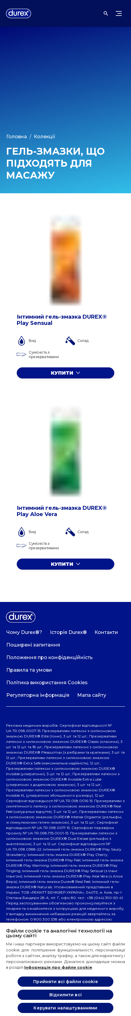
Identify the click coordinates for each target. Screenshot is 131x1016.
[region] (65, 969)
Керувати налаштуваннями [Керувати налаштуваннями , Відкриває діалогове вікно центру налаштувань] (65, 1008)
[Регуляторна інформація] (38, 695)
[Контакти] (106, 632)
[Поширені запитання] (33, 645)
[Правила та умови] (29, 670)
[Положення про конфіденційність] (49, 657)
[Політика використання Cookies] (47, 683)
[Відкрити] (105, 13)
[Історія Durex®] (68, 632)
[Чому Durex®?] (24, 632)
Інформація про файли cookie (58, 967)
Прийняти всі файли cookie (65, 981)
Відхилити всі (65, 994)
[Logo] (18, 13)
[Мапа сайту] (91, 695)
